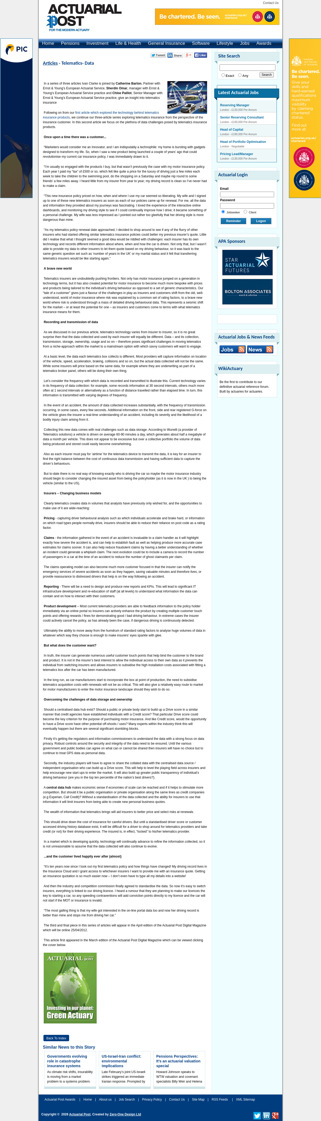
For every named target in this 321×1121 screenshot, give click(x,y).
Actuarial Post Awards (60, 1099)
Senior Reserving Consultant (242, 117)
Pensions (70, 43)
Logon (261, 221)
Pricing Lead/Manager (236, 154)
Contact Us (271, 3)
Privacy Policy (152, 1099)
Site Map (198, 1099)
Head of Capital (231, 129)
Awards (263, 43)
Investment (97, 43)
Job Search (127, 1099)
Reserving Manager (234, 105)
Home (48, 43)
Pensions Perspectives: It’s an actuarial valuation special (178, 1061)
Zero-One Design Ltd (125, 1114)
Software (201, 43)
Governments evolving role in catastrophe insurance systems (67, 1061)
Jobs (244, 43)
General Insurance (166, 43)
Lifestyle (225, 43)
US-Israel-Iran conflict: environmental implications (121, 1061)
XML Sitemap (245, 1099)
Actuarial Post (80, 1114)
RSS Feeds (220, 1099)
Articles (50, 63)
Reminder (233, 221)
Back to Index (56, 1038)
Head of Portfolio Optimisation (243, 142)
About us (105, 1099)
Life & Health (128, 43)
